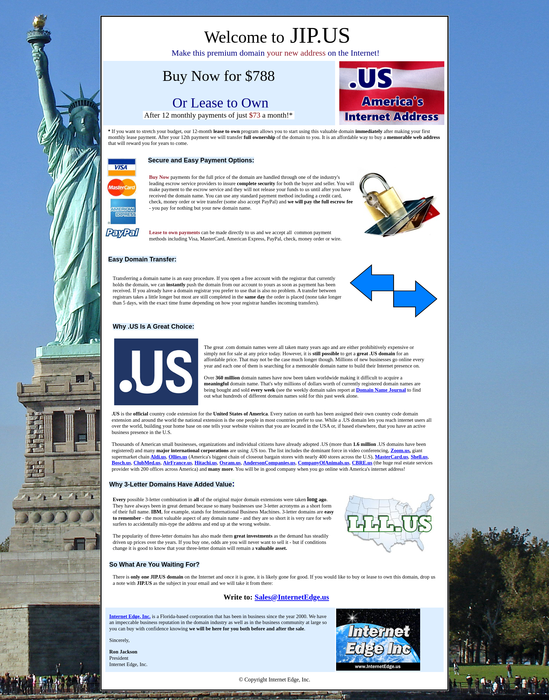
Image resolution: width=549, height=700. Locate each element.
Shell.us (419, 457)
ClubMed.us (146, 462)
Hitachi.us (206, 462)
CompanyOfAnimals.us (323, 462)
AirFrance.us (177, 462)
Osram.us (230, 462)
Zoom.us (399, 450)
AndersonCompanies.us (269, 462)
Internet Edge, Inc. (130, 616)
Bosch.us (121, 462)
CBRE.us (362, 462)
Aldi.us (158, 457)
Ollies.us (177, 457)
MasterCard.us (391, 457)
